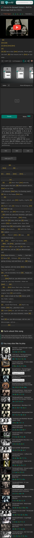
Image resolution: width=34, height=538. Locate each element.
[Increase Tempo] (10, 61)
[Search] (31, 2)
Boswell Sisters (18, 7)
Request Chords (18, 373)
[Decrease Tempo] (2, 61)
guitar (4, 85)
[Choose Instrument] (8, 85)
